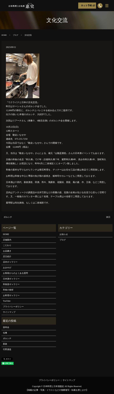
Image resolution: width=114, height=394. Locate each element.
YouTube (7, 301)
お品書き (7, 251)
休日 (108, 217)
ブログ (15, 35)
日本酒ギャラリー (11, 279)
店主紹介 (7, 256)
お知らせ (64, 234)
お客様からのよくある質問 (15, 273)
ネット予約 (86, 5)
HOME (4, 35)
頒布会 (6, 327)
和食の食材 (8, 290)
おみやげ (7, 268)
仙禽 (5, 333)
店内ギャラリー (10, 262)
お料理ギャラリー (11, 295)
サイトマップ (9, 312)
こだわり (7, 245)
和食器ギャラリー (11, 284)
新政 (5, 344)
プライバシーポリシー (13, 307)
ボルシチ (8, 217)
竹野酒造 (7, 349)
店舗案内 (7, 240)
